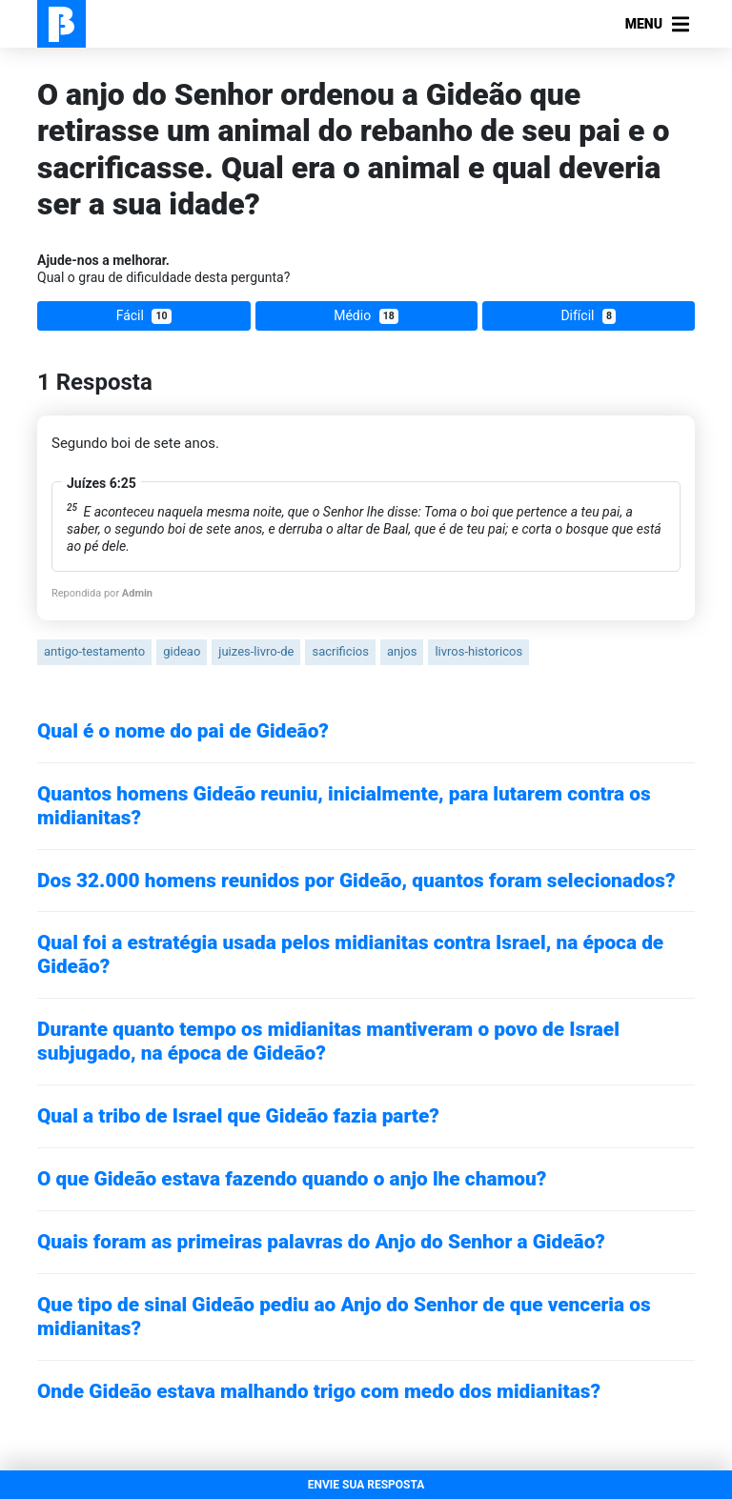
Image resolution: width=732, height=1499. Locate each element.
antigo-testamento (94, 651)
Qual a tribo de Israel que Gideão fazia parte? (238, 1115)
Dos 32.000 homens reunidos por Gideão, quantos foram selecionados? (356, 880)
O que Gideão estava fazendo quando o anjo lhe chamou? (291, 1178)
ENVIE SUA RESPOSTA (366, 1484)
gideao (181, 651)
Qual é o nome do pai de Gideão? (183, 730)
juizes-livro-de (256, 651)
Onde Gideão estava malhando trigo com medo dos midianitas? (318, 1391)
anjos (402, 651)
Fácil (144, 316)
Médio (366, 316)
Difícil (588, 316)
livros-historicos (478, 651)
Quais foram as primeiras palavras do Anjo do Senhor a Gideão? (321, 1241)
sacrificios (340, 651)
